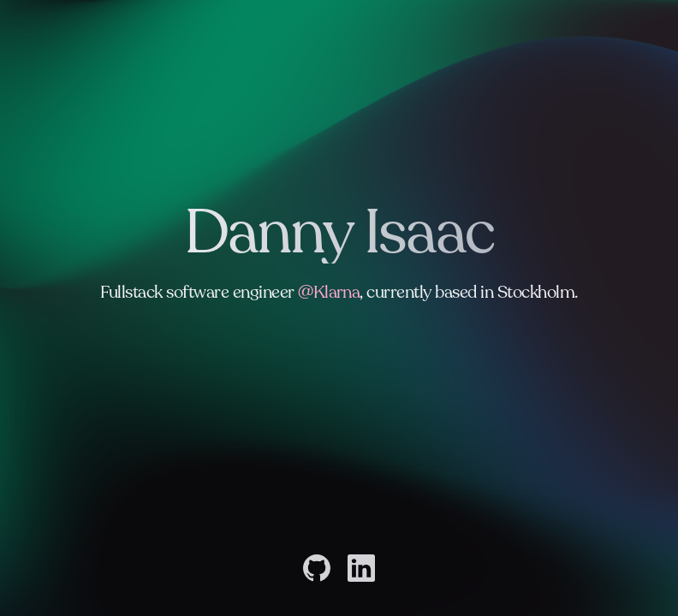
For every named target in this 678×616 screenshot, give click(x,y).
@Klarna (329, 296)
